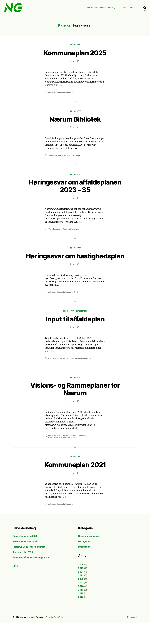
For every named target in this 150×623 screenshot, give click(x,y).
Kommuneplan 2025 (75, 53)
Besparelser (52, 155)
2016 (80, 597)
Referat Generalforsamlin (25, 541)
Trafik (76, 292)
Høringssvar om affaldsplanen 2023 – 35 (75, 186)
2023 (81, 575)
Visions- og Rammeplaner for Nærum (75, 389)
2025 (81, 568)
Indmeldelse (100, 7)
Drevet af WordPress (55, 617)
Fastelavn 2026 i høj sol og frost (28, 546)
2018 (80, 593)
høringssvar (52, 92)
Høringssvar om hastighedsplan (75, 256)
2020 (81, 586)
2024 (81, 572)
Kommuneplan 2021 (75, 465)
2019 (80, 589)
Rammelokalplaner (55, 438)
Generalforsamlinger (89, 536)
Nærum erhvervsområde (82, 435)
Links (124, 7)
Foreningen (112, 7)
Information (82, 311)
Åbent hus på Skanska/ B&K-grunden (31, 557)
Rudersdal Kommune (65, 92)
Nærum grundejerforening (32, 617)
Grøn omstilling (59, 358)
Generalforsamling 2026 (24, 536)
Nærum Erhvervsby (64, 435)
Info (88, 7)
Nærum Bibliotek (75, 119)
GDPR (15, 566)
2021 (80, 582)
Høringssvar (75, 45)
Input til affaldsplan (75, 319)
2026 (81, 564)
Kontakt (132, 7)
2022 (81, 579)
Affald (50, 229)
